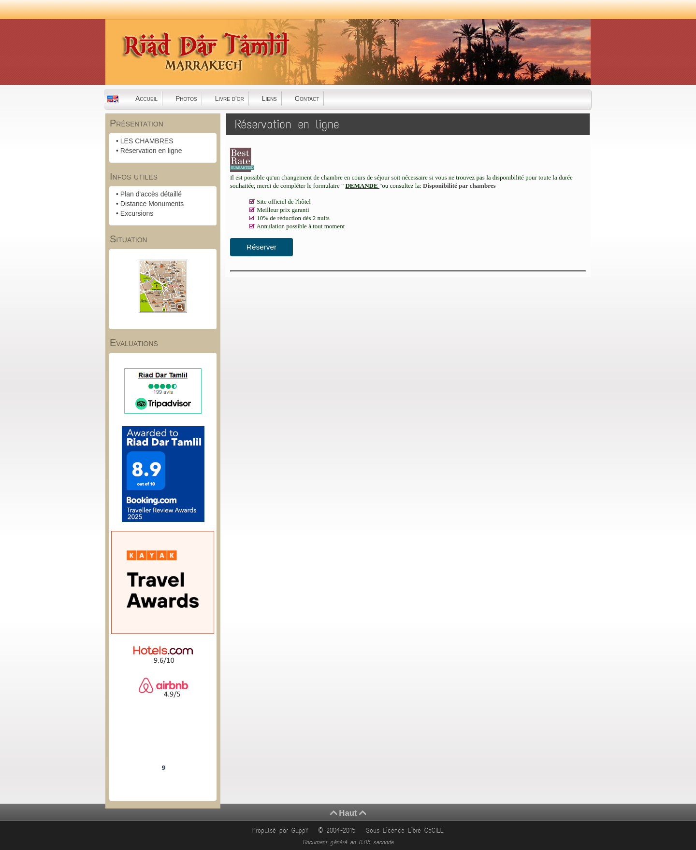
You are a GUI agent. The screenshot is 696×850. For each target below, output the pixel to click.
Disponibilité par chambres (459, 185)
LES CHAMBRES (147, 141)
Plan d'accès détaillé (151, 194)
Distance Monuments (152, 204)
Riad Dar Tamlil (163, 740)
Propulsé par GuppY (282, 830)
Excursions (136, 213)
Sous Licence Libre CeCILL (406, 830)
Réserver (261, 247)
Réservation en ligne (151, 150)
